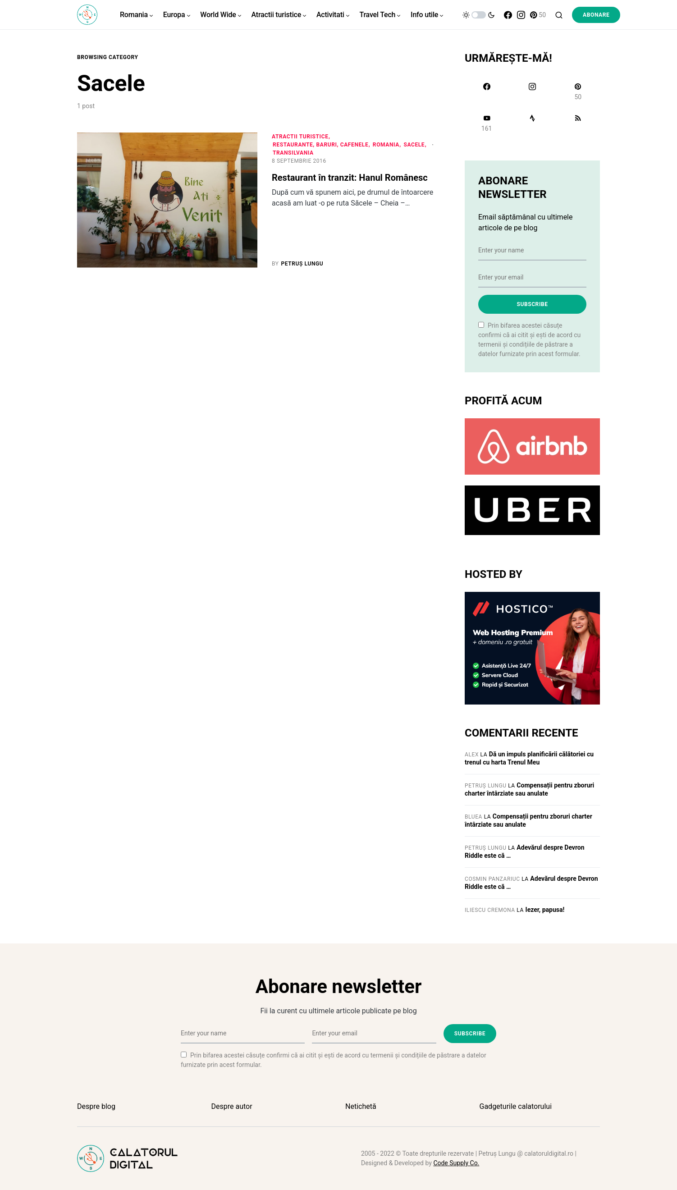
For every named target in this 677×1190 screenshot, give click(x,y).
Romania (386, 145)
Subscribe (532, 304)
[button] (478, 15)
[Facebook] (508, 15)
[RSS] (578, 123)
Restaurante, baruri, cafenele (320, 145)
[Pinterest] (538, 15)
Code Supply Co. (456, 1163)
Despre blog (96, 1106)
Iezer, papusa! (545, 909)
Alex (472, 754)
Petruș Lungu (486, 786)
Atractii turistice (300, 136)
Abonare (596, 15)
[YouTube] (486, 123)
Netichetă (360, 1106)
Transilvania (293, 153)
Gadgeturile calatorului (516, 1106)
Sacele (414, 145)
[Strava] (532, 123)
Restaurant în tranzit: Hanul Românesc (350, 177)
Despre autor (231, 1106)
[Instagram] (521, 15)
